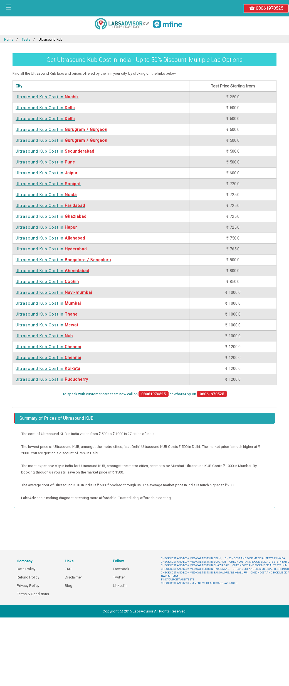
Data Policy (26, 569)
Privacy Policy (28, 586)
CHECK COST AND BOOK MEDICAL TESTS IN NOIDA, (255, 558)
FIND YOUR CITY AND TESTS (177, 579)
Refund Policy (28, 577)
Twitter (119, 577)
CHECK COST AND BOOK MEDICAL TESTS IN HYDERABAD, (195, 568)
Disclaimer (73, 577)
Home (8, 39)
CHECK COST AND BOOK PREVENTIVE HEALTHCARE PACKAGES (199, 583)
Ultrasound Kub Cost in (47, 96)
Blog (68, 586)
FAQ (68, 569)
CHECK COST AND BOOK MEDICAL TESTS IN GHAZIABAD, (195, 565)
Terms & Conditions (33, 594)
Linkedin (120, 586)
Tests (26, 39)
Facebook (121, 569)
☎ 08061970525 (266, 8)
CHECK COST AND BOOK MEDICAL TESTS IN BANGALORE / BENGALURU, (204, 572)
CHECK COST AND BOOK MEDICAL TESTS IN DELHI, (191, 558)
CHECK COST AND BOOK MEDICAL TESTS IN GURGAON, (193, 561)
